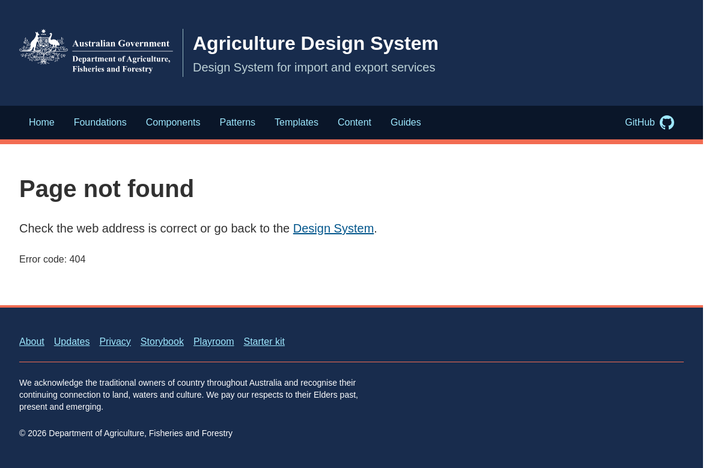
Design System (333, 228)
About (31, 341)
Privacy (114, 341)
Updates (72, 341)
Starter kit (263, 341)
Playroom (213, 341)
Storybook (162, 341)
